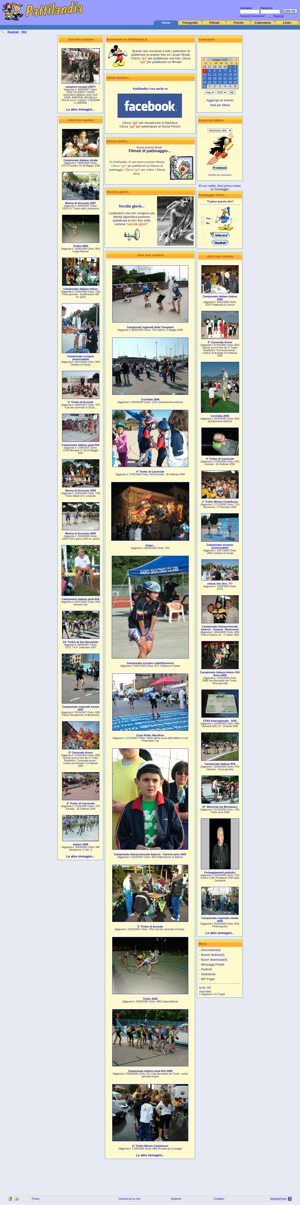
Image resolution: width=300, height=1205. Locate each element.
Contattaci (218, 1198)
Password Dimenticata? (252, 16)
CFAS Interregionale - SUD (220, 720)
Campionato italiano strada (80, 160)
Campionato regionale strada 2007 (80, 708)
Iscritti (202, 987)
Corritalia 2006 (150, 399)
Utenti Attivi (205, 991)
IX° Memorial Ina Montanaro (219, 806)
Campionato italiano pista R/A (81, 445)
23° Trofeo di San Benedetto (80, 642)
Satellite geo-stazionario (220, 175)
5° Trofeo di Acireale (80, 402)
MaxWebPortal (278, 1198)
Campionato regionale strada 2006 (220, 919)
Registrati (176, 1198)
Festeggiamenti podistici (220, 872)
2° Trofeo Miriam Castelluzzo (150, 1145)
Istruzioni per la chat (129, 1198)
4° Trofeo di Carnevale (81, 803)
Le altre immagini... (80, 109)
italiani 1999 (80, 844)
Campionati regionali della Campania (150, 327)
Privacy (36, 1198)
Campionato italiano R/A (220, 763)
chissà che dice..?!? (220, 583)
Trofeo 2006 (80, 246)
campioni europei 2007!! (80, 86)
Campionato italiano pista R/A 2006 (150, 1071)
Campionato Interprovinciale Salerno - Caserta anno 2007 (150, 854)
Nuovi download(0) (214, 959)
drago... (150, 545)
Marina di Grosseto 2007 (80, 203)
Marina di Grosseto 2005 (80, 533)
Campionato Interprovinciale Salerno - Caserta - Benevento (220, 628)
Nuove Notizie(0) (212, 955)
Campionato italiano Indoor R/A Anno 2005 (220, 674)
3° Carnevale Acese (80, 752)
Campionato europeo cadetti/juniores (150, 663)
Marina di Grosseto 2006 (80, 490)
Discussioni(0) (211, 950)
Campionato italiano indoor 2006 (220, 298)
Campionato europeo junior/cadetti (80, 358)
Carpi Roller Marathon (150, 735)
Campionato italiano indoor (80, 288)
